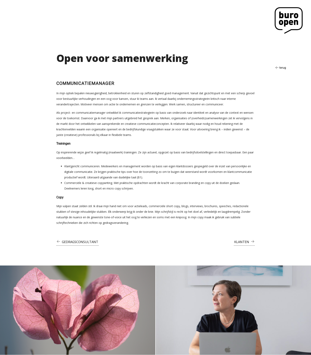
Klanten (241, 242)
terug (282, 67)
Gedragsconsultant (80, 242)
